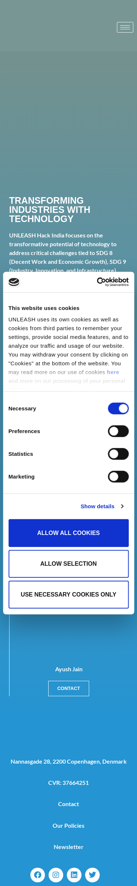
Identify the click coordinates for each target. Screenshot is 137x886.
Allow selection (68, 563)
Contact (68, 803)
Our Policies (68, 825)
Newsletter (69, 846)
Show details (98, 506)
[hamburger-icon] (125, 27)
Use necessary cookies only (69, 594)
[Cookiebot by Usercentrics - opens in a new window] (97, 282)
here (113, 372)
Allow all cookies (68, 532)
